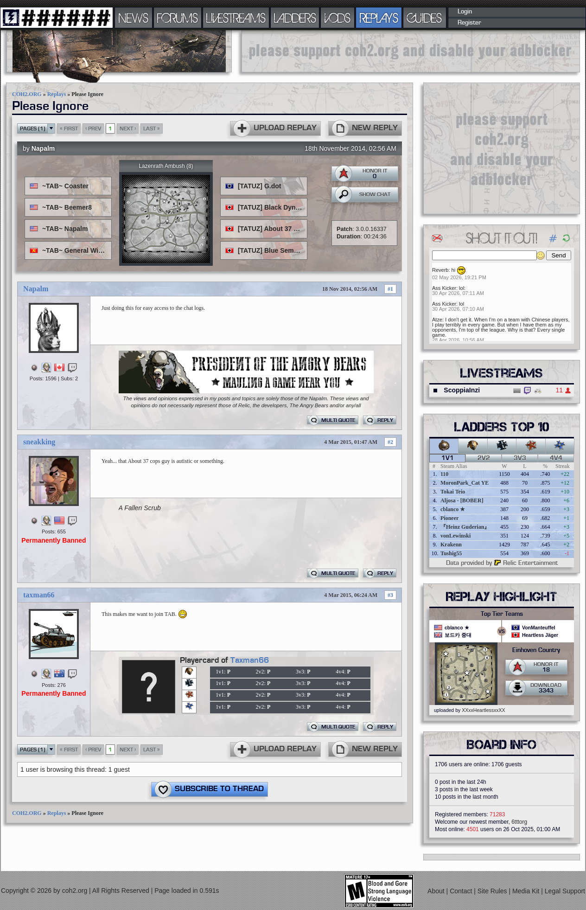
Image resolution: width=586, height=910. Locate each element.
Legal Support (565, 891)
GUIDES (425, 18)
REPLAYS (379, 18)
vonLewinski (455, 535)
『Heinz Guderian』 (465, 527)
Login (465, 11)
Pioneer (449, 518)
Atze (437, 319)
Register (469, 22)
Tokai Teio (452, 491)
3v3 (520, 458)
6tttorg (519, 822)
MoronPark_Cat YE (464, 483)
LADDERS (295, 18)
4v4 (556, 458)
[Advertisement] (411, 51)
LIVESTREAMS (236, 18)
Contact (462, 891)
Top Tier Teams (502, 614)
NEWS (133, 18)
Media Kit (526, 891)
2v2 (484, 458)
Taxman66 (249, 660)
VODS (337, 18)
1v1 (447, 458)
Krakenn (451, 544)
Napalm (43, 148)
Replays (56, 94)
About (436, 891)
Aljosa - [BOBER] (462, 500)
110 (444, 474)
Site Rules (493, 891)
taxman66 (39, 595)
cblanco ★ (452, 509)
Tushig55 (451, 553)
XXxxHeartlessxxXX (483, 710)
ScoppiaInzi (462, 390)
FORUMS (177, 18)
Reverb (440, 270)
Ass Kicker (444, 288)
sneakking (39, 442)
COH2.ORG (27, 94)
